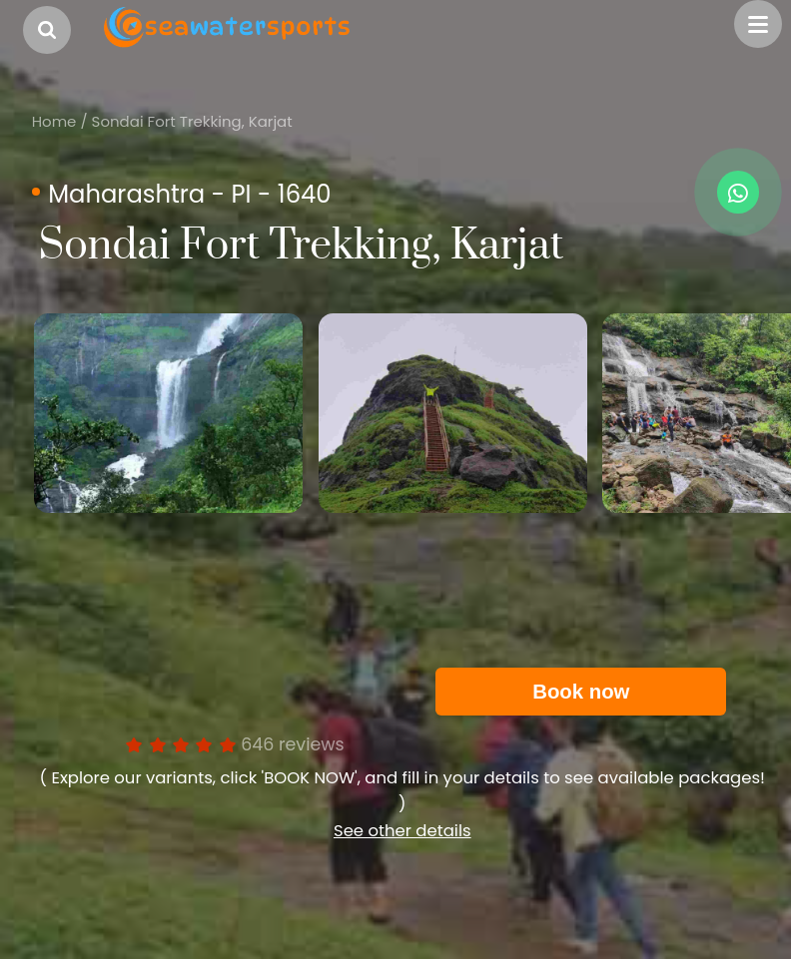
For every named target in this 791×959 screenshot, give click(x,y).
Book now (580, 692)
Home (54, 121)
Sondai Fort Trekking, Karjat (192, 121)
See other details (402, 830)
